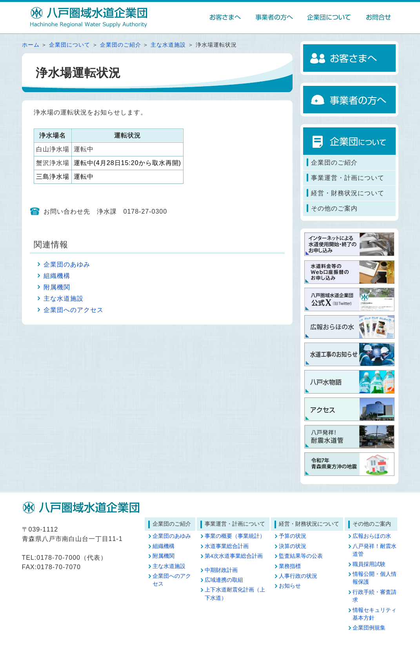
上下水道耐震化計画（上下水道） (235, 594)
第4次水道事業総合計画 (234, 556)
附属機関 (57, 287)
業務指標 (290, 566)
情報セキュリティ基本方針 (374, 614)
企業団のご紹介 (120, 45)
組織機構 (57, 275)
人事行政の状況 (298, 576)
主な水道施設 (168, 45)
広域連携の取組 (224, 580)
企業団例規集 (369, 628)
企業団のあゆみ (67, 264)
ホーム (31, 45)
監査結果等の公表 (301, 556)
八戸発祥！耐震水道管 (374, 550)
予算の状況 (292, 536)
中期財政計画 (221, 570)
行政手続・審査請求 (374, 596)
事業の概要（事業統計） (235, 536)
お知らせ (290, 586)
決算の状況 (292, 546)
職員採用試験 (369, 564)
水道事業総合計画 (227, 546)
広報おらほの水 (372, 536)
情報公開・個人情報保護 (374, 578)
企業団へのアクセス (74, 310)
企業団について (69, 45)
